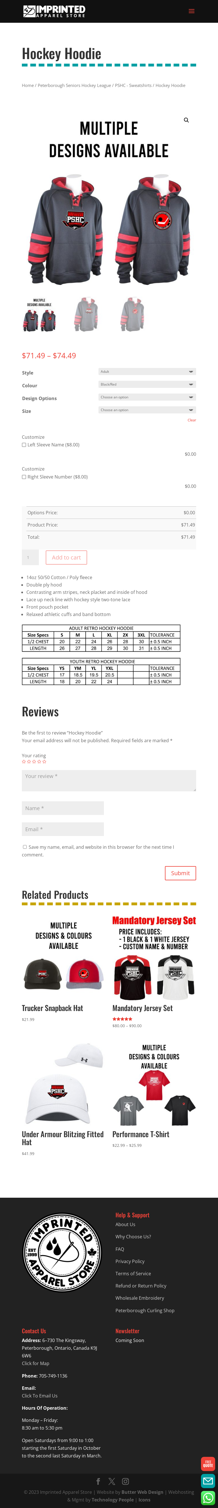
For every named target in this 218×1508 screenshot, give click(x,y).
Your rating (34, 755)
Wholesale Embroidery (140, 1298)
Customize (33, 437)
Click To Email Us (40, 1396)
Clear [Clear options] (192, 420)
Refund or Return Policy (141, 1286)
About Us (125, 1224)
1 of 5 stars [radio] (24, 762)
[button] (186, 120)
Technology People (113, 1500)
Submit (180, 873)
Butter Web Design (142, 1492)
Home (28, 85)
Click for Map (35, 1363)
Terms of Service (133, 1273)
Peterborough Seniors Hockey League (74, 85)
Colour (29, 385)
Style (27, 373)
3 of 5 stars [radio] (34, 762)
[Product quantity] (30, 557)
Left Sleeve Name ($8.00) (50, 445)
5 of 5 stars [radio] (44, 762)
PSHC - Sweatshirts (133, 85)
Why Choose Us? (133, 1237)
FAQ (120, 1249)
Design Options (39, 398)
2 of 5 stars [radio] (29, 762)
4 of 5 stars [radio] (39, 762)
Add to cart (66, 557)
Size (26, 411)
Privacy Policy (130, 1261)
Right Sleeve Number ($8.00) (55, 477)
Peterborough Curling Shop (145, 1310)
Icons (144, 1500)
